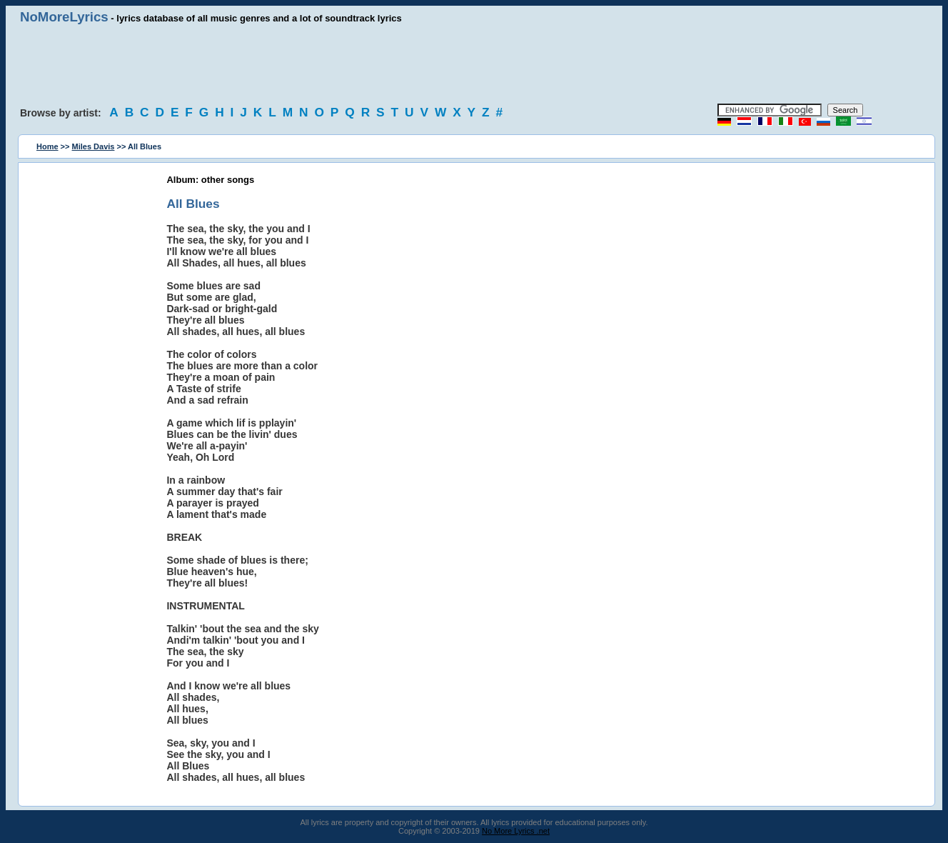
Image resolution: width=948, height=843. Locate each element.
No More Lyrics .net (516, 831)
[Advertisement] (474, 64)
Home (47, 146)
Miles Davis (93, 146)
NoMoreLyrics (64, 16)
